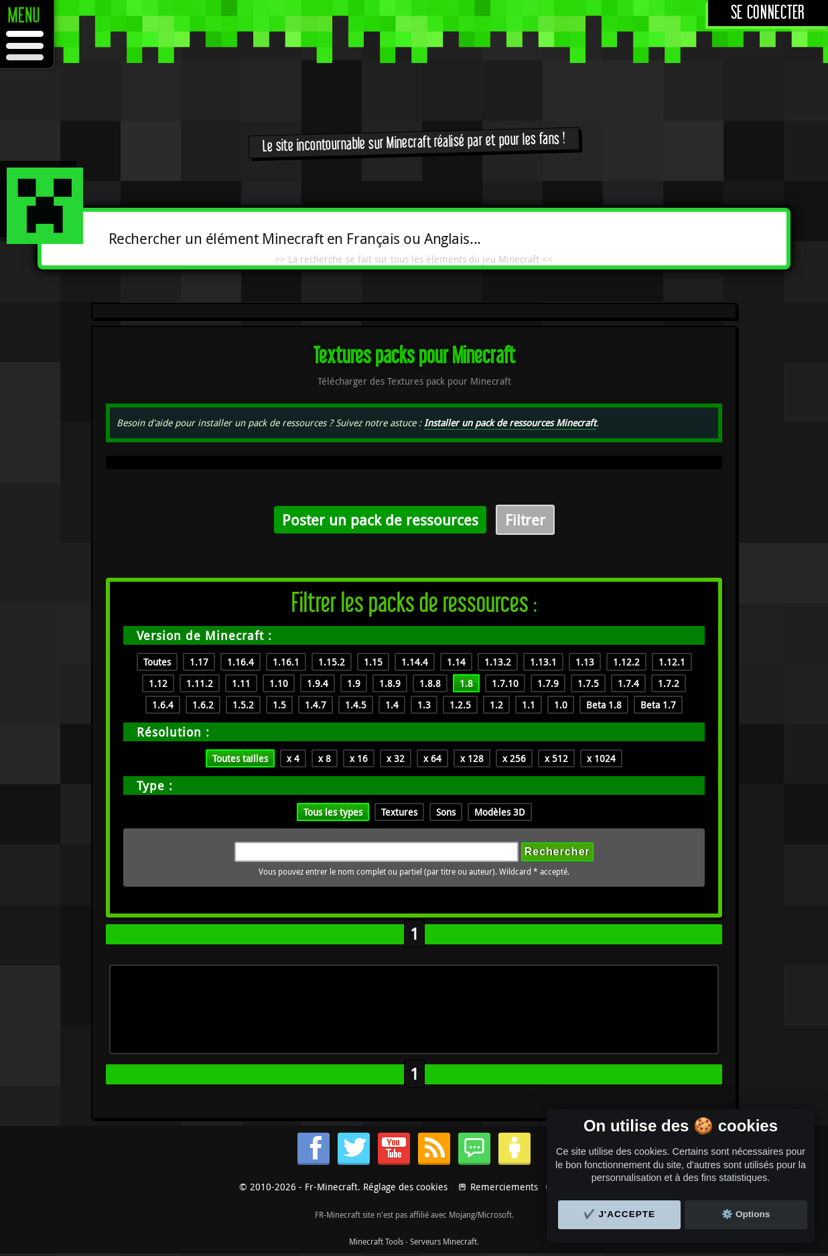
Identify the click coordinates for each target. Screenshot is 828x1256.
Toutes (157, 661)
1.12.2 (626, 661)
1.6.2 (203, 704)
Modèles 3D (499, 812)
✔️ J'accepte (619, 1214)
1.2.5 (460, 704)
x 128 (472, 758)
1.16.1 (286, 661)
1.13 (584, 661)
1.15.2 (331, 661)
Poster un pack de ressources (380, 519)
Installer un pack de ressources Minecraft (510, 422)
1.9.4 (317, 683)
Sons (446, 812)
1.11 (241, 683)
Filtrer (525, 519)
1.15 (373, 661)
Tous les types (332, 812)
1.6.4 (163, 704)
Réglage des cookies (405, 1186)
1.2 (496, 704)
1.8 (466, 683)
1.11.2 (199, 683)
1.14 (456, 661)
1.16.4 (240, 661)
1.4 (392, 704)
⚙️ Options (745, 1214)
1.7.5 (588, 683)
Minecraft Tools (376, 1241)
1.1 (528, 704)
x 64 (432, 758)
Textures (399, 812)
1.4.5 (355, 704)
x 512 (556, 758)
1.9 (353, 683)
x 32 (396, 758)
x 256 (514, 758)
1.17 (199, 661)
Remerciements (504, 1186)
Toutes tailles (240, 758)
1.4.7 (315, 704)
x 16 (359, 758)
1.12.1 (672, 661)
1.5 (279, 704)
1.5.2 (243, 704)
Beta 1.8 (604, 704)
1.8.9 (390, 683)
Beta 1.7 (658, 704)
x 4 (293, 758)
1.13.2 (497, 661)
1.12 (158, 683)
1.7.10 (505, 683)
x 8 (324, 758)
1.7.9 (548, 683)
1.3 (424, 704)
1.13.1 (543, 661)
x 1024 (601, 758)
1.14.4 (414, 661)
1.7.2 (668, 683)
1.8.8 (430, 683)
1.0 (560, 704)
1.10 (278, 683)
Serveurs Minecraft (443, 1241)
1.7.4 (628, 683)
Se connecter (768, 13)
